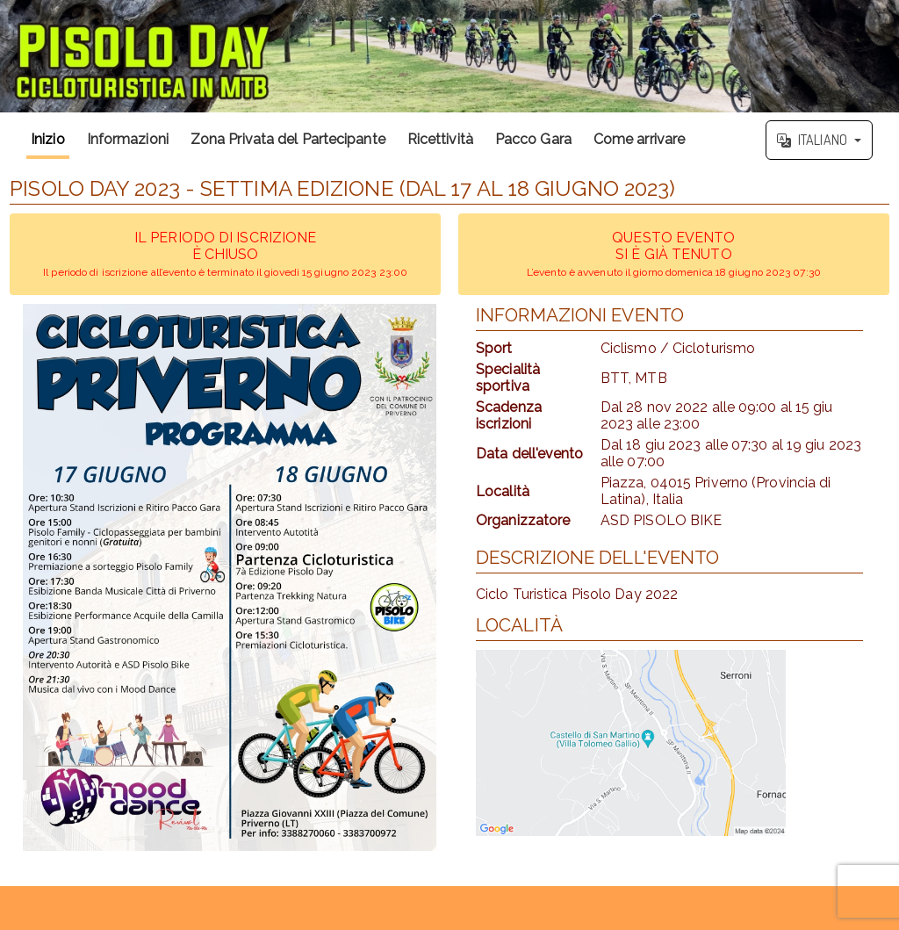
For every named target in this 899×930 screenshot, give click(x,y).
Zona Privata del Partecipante (288, 139)
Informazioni (128, 139)
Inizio (48, 139)
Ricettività (440, 139)
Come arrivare (639, 139)
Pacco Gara (533, 139)
